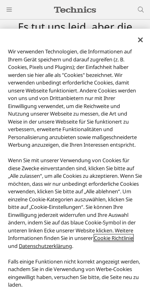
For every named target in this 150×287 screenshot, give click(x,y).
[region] (75, 158)
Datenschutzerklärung (45, 246)
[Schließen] (140, 40)
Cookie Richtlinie (113, 238)
